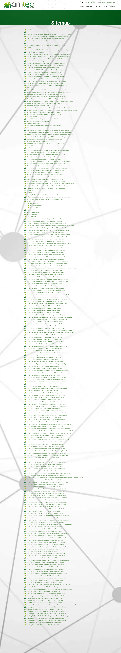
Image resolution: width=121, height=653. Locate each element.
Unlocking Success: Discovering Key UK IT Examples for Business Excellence (48, 520)
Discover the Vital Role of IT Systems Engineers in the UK (42, 79)
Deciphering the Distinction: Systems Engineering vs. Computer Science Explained (49, 50)
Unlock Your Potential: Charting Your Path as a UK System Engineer (45, 411)
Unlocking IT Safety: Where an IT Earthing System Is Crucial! (43, 457)
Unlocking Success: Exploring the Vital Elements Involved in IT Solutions (46, 542)
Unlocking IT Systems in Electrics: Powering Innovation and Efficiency (46, 469)
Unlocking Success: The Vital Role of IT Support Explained (42, 551)
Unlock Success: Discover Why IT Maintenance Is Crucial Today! (44, 339)
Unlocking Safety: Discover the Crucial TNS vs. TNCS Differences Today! (46, 495)
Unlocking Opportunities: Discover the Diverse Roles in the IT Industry (45, 475)
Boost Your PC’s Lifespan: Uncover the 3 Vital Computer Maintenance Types (47, 45)
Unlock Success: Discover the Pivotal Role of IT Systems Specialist (45, 301)
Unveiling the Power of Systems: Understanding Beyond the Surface (45, 618)
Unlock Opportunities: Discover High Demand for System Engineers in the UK (48, 263)
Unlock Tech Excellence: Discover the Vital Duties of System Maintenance (47, 384)
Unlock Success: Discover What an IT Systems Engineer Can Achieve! (45, 335)
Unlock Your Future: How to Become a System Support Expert (43, 399)
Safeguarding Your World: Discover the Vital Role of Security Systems (45, 199)
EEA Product (30, 88)
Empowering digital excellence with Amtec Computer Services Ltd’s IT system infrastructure (52, 110)
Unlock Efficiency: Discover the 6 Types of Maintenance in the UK (44, 248)
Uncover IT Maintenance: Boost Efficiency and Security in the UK (44, 221)
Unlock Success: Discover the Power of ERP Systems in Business (44, 306)
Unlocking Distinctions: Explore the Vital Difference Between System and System (49, 433)
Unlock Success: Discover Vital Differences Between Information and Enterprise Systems (51, 332)
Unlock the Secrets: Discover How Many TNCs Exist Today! (43, 386)
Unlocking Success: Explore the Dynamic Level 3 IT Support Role (44, 531)
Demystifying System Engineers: (35, 52)
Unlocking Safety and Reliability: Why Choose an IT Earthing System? (45, 493)
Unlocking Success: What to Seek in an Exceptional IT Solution (44, 558)
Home (82, 6)
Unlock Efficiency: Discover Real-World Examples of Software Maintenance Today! (49, 243)
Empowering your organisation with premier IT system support (44, 114)
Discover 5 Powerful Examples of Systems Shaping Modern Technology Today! (48, 54)
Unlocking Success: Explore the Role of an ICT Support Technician (45, 535)
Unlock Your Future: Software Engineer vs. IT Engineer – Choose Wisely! (46, 404)
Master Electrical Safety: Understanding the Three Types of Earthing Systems (48, 150)
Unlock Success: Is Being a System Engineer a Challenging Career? (45, 368)
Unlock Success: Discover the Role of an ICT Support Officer (43, 312)
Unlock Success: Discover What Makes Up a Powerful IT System (44, 337)
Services (97, 6)
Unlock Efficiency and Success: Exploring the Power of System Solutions (46, 241)
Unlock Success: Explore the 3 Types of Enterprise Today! (42, 359)
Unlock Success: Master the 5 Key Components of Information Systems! (46, 373)
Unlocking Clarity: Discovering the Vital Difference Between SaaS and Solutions (48, 428)
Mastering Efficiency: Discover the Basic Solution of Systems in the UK (46, 163)
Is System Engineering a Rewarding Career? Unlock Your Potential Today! (46, 143)
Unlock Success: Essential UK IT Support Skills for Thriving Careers (45, 348)
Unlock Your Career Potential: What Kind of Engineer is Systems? (44, 393)
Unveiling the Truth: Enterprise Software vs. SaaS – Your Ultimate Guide (46, 620)
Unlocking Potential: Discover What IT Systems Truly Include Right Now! (46, 489)
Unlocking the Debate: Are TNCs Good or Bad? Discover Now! (43, 567)
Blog (105, 6)
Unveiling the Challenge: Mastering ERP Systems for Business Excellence (47, 613)
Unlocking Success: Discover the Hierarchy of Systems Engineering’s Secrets (48, 500)
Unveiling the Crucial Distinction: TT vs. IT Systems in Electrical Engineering (47, 616)
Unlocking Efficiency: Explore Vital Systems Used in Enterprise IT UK (45, 437)
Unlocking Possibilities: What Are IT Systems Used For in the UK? (44, 480)
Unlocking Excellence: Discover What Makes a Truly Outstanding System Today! (48, 451)
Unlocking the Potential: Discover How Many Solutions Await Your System (47, 573)
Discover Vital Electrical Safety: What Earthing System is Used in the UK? (46, 81)
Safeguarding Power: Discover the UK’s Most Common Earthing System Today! (48, 197)
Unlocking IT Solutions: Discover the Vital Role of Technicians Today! (45, 460)
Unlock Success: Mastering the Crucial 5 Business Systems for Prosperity (47, 379)
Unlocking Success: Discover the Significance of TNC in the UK (44, 511)
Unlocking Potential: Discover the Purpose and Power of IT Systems (45, 484)
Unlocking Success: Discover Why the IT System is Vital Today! (44, 518)
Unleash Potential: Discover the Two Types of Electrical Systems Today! (46, 228)
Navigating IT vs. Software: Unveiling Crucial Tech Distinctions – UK (45, 179)
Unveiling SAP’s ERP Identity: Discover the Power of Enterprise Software (46, 607)
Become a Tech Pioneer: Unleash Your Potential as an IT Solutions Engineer (47, 36)
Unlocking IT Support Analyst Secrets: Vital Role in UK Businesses (45, 464)
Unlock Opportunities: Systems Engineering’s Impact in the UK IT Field (46, 266)
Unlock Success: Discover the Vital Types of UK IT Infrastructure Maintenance (48, 326)
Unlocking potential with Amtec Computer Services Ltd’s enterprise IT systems (48, 482)
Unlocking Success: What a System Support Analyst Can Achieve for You (46, 555)
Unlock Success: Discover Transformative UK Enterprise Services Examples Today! (49, 330)
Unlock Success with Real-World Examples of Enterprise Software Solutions (47, 281)
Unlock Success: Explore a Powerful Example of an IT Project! (43, 350)
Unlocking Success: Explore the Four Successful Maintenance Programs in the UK (49, 533)
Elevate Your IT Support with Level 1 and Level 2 (40, 105)
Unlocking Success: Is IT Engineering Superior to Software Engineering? (46, 547)
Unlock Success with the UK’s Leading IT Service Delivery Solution (45, 283)
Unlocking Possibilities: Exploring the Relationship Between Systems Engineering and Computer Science (55, 477)
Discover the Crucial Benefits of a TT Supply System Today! (43, 67)
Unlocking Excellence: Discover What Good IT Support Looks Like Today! (46, 448)
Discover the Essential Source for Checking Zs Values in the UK (44, 72)
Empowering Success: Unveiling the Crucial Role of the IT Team (44, 112)
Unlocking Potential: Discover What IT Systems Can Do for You (44, 486)
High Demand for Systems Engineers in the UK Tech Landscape (44, 125)
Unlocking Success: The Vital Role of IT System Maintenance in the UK (46, 553)
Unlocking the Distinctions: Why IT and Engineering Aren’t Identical (45, 569)
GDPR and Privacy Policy (33, 123)
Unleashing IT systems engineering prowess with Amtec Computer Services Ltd (48, 234)
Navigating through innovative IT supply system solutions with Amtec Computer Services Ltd (52, 183)
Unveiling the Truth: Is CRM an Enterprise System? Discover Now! (44, 622)
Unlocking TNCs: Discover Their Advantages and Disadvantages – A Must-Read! (48, 584)
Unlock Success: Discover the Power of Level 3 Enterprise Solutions (45, 308)
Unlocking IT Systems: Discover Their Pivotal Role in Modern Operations (46, 471)
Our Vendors (30, 190)
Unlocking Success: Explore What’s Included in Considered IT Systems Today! (48, 538)
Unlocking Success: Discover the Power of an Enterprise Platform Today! (46, 504)
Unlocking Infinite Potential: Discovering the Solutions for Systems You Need (47, 455)
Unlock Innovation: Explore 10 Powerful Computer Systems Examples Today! (47, 261)
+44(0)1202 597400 (89, 2)
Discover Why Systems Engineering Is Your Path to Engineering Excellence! (47, 85)
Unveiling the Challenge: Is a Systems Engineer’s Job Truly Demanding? (46, 611)
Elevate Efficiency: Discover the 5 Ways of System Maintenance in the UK (46, 90)
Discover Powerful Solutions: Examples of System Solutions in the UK (46, 63)
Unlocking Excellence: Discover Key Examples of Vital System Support (46, 446)
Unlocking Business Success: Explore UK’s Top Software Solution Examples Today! (49, 424)
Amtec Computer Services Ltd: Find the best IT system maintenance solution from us (50, 34)
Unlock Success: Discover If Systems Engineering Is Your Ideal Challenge (46, 290)
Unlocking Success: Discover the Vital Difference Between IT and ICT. (45, 513)
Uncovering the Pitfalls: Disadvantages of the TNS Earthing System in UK (46, 223)
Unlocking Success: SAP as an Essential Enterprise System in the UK (45, 549)
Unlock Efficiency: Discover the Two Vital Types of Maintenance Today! (46, 254)
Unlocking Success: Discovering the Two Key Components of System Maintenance (49, 524)
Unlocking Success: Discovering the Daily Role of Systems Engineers (45, 522)
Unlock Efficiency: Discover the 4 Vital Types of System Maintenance (45, 245)
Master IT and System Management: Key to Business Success (43, 152)
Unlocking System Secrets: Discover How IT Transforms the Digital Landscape (48, 560)
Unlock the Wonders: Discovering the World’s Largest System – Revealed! (47, 388)
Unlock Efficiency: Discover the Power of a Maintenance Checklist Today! (46, 250)
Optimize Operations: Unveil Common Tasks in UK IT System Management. (47, 188)
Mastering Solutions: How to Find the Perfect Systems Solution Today (46, 166)
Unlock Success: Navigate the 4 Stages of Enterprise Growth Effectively (46, 382)
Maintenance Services (36, 205)
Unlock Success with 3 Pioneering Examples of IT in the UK (43, 277)
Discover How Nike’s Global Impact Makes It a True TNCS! (42, 61)
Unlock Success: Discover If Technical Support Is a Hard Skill (43, 292)
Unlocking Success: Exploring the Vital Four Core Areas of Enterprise (45, 544)
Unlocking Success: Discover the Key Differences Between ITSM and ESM (47, 502)
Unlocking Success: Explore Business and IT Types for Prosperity (44, 526)
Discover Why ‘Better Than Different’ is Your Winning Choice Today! (45, 83)
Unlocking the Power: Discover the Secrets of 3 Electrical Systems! (45, 580)
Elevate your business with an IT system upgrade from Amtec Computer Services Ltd (50, 101)
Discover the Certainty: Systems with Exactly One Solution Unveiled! (45, 65)
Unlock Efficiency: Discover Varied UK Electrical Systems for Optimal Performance (49, 257)
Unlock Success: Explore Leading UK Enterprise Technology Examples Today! (48, 355)
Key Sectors (30, 148)
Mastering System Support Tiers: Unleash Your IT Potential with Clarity (46, 170)
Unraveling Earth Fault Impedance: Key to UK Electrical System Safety (46, 593)
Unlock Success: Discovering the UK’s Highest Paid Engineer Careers (45, 341)
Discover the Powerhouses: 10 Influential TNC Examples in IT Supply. (45, 76)
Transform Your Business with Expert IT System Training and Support (45, 219)
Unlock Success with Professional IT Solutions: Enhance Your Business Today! (48, 279)
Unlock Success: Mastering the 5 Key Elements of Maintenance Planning (46, 377)
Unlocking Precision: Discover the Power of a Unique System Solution (46, 491)
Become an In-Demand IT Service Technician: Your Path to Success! (45, 38)
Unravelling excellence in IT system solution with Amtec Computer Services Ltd (48, 596)
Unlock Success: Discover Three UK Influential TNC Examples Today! (45, 328)
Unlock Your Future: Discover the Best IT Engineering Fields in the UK (45, 397)
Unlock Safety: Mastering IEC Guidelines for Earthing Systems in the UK (46, 272)
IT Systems (30, 146)
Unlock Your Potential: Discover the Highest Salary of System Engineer (46, 419)
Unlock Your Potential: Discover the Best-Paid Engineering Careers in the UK (47, 415)
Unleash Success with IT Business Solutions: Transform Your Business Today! (48, 230)
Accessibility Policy (32, 32)
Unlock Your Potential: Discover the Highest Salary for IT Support (44, 417)
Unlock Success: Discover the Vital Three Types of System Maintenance (46, 321)
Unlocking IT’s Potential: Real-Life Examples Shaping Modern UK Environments (48, 473)
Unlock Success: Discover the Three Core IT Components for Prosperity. (46, 315)
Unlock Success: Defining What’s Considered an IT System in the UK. (45, 288)
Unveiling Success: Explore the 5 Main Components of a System (44, 609)
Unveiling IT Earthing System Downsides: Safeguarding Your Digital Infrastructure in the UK (51, 605)
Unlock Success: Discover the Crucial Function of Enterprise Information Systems (49, 295)
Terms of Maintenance (33, 212)
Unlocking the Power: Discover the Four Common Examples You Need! (46, 578)
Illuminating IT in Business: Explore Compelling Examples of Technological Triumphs (50, 134)
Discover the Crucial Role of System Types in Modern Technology (44, 70)
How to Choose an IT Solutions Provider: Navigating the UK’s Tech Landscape (48, 130)
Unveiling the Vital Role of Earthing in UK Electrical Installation (43, 625)
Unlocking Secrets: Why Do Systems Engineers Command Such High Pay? (47, 497)
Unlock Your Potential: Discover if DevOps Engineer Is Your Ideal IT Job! (46, 413)
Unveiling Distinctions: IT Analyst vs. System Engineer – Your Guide (45, 600)
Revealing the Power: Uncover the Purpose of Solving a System (44, 195)
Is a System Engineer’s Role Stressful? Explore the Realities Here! (44, 139)
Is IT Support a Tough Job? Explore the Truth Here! (40, 141)
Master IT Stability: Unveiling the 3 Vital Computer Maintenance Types (46, 154)
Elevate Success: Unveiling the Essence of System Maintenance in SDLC (46, 96)
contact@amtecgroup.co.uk (107, 2)
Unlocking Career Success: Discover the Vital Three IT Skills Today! (45, 426)
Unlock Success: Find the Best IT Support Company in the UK (43, 366)
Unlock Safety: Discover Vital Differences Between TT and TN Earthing (46, 270)
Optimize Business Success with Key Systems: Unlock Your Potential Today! (47, 186)
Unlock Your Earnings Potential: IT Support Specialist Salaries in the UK (46, 395)
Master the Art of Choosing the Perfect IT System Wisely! (42, 157)
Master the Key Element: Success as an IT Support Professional (44, 159)
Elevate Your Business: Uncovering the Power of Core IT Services (44, 103)
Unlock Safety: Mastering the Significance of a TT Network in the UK (45, 274)
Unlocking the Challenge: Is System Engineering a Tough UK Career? (45, 562)
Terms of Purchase (32, 214)
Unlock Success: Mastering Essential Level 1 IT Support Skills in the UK (46, 375)
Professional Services (36, 208)
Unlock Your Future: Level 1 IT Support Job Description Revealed (44, 402)
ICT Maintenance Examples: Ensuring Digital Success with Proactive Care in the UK (49, 132)
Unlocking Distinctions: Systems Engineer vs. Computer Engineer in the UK (47, 435)
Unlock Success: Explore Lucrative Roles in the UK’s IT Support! (44, 357)
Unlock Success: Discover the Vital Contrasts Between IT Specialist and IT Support (49, 317)
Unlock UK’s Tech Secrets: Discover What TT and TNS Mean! (43, 390)
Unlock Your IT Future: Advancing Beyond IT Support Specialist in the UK (46, 406)
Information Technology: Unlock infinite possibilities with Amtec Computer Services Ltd (50, 137)
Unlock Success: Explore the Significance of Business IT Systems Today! (46, 364)
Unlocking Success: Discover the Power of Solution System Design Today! (47, 509)
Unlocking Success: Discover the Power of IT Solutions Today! (43, 506)
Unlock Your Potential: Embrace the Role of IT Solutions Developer (45, 422)
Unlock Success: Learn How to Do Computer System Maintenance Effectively (48, 370)
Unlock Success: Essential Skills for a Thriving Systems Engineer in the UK (47, 346)
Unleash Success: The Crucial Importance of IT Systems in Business (45, 232)
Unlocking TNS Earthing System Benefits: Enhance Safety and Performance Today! (49, 589)
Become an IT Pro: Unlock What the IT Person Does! (41, 41)
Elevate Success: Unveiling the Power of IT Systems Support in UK (45, 99)
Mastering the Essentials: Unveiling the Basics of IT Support (43, 172)
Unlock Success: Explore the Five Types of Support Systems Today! (45, 361)
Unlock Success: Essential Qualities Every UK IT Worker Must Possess (46, 344)
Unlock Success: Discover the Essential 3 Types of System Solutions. (45, 297)
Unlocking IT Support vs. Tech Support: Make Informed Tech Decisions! (46, 466)
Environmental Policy (32, 117)
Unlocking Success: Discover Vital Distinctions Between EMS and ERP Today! (48, 515)
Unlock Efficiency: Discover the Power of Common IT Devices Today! (45, 252)
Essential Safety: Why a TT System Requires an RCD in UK (42, 119)
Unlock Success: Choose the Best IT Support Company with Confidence (46, 286)
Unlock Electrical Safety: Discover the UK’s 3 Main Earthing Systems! (45, 259)
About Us (89, 6)
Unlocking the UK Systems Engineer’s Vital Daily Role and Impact (44, 582)
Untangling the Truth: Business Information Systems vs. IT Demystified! (46, 598)
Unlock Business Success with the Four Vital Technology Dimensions (45, 239)
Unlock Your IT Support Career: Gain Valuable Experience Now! (44, 408)
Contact (112, 6)
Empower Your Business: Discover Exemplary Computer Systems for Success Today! (50, 108)
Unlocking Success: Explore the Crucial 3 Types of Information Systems (46, 529)
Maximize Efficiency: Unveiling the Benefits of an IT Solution (43, 177)
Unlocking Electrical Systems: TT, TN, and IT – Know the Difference (45, 444)
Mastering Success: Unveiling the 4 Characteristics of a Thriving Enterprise (47, 168)
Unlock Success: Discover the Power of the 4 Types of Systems (44, 310)
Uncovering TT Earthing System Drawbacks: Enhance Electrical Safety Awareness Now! (50, 225)
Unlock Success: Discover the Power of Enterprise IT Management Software (47, 303)
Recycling (29, 192)
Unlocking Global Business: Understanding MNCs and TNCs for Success (46, 453)
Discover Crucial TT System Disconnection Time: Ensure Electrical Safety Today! (48, 56)
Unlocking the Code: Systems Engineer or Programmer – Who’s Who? (45, 564)
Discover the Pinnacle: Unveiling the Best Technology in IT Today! (44, 74)
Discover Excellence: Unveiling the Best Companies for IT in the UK (45, 59)
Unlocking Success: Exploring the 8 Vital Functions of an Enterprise (45, 540)
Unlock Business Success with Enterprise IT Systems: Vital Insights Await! (47, 237)
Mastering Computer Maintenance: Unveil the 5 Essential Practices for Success (48, 161)
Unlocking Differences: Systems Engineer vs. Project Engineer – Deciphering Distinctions (51, 431)
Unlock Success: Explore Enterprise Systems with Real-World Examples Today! (48, 353)
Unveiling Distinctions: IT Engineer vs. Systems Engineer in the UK (44, 602)
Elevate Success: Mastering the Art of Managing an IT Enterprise (44, 94)
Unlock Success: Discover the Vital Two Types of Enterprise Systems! (45, 324)
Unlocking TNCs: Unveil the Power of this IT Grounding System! (44, 587)
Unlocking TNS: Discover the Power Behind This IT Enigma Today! (44, 591)
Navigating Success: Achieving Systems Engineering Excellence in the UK (47, 181)
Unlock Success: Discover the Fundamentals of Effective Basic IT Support (47, 299)
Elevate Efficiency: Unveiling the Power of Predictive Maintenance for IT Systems (49, 92)
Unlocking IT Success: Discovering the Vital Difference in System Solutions (47, 462)
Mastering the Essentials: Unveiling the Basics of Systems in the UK (45, 174)
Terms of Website (31, 216)
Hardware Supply (34, 203)
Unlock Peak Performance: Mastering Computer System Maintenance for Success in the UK (52, 268)
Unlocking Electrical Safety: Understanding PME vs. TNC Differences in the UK (48, 440)
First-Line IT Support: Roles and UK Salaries (38, 121)
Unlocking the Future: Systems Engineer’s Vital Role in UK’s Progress (45, 571)
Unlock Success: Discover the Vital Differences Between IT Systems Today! (47, 319)
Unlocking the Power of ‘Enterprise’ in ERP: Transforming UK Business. (46, 576)
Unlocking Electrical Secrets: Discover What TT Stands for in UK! (44, 442)
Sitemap (29, 210)
